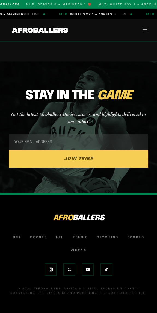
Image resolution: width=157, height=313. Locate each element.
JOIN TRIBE (78, 158)
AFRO (78, 218)
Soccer (38, 237)
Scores (135, 237)
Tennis (80, 237)
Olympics (107, 237)
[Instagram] (51, 269)
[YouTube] (88, 269)
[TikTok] (106, 269)
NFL (60, 237)
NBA (17, 237)
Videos (78, 250)
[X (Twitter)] (69, 269)
